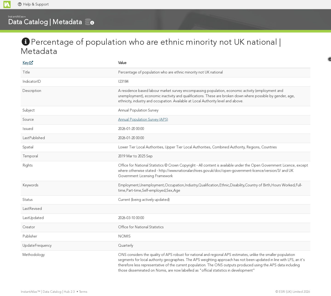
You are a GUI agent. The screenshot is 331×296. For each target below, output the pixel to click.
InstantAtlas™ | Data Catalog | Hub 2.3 (48, 291)
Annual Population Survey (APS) (143, 120)
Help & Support (33, 4)
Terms (83, 291)
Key (28, 63)
